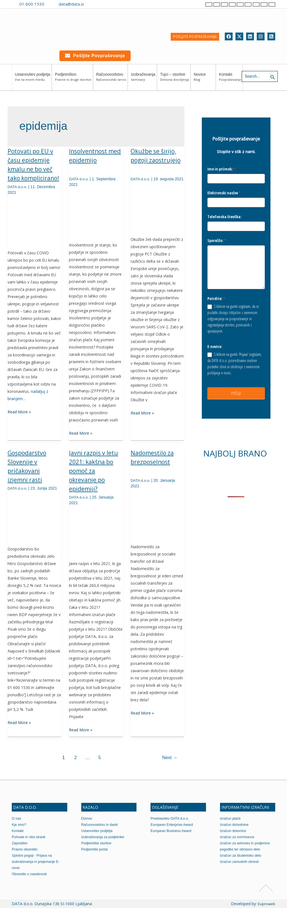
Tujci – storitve (174, 79)
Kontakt (230, 79)
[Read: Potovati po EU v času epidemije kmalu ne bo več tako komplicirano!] (34, 230)
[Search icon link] (272, 77)
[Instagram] (261, 36)
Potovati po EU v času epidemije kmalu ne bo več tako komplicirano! (31, 169)
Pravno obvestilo (25, 849)
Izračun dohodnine (235, 824)
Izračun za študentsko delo (241, 855)
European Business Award (172, 831)
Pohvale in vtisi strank (29, 837)
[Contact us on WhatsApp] (101, 4)
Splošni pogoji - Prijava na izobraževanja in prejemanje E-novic (37, 861)
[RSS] (271, 36)
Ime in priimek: (221, 169)
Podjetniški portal (95, 849)
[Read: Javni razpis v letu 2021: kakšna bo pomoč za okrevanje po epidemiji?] (95, 532)
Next (169, 757)
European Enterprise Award (173, 824)
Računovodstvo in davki (100, 824)
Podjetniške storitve (97, 843)
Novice (204, 79)
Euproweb (266, 903)
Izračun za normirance (238, 837)
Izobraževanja (143, 79)
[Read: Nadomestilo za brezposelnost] (157, 515)
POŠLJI (236, 395)
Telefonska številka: (224, 217)
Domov (87, 818)
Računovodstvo (111, 79)
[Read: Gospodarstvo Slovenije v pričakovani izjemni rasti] (34, 517)
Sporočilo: (216, 241)
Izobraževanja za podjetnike (103, 837)
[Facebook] (229, 36)
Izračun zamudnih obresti (240, 861)
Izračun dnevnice (233, 831)
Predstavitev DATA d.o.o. (171, 818)
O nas (17, 818)
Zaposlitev (20, 843)
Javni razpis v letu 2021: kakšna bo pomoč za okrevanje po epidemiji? (94, 471)
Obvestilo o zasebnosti (30, 874)
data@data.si (71, 4)
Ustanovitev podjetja (32, 79)
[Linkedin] (250, 36)
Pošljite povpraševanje (95, 55)
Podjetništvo (73, 79)
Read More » (19, 420)
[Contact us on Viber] (93, 4)
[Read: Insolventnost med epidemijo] (95, 213)
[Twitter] (239, 36)
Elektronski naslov (224, 193)
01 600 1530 (31, 4)
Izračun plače (231, 818)
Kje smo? (19, 824)
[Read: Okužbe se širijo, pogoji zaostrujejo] (157, 213)
